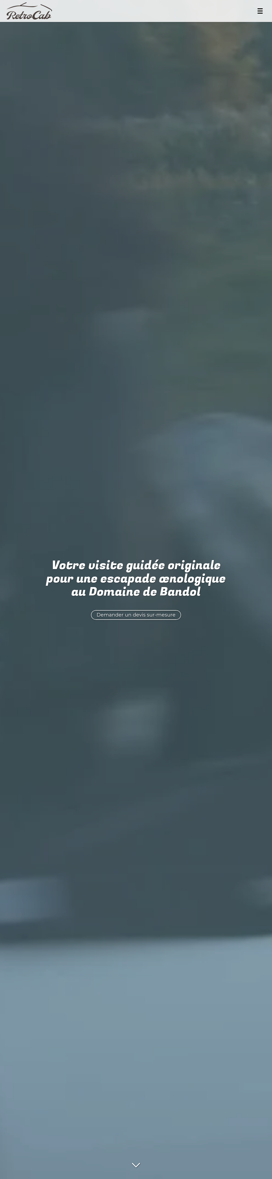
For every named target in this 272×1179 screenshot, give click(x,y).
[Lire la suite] (136, 1164)
